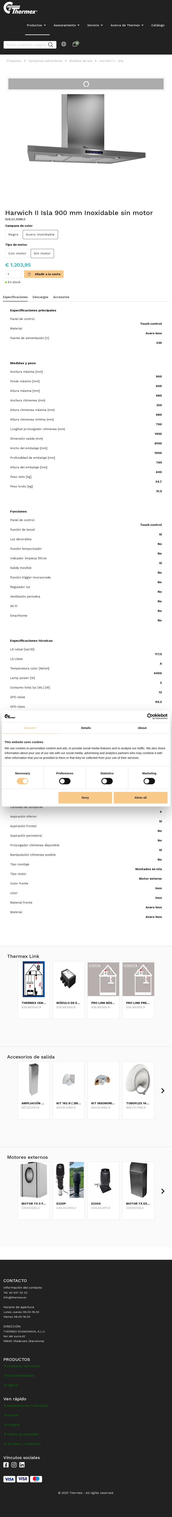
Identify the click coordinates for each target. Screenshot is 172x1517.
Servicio (93, 25)
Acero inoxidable (40, 234)
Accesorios (61, 297)
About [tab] (142, 728)
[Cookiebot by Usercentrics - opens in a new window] (150, 716)
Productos (14, 61)
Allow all (141, 797)
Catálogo (157, 25)
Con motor (17, 253)
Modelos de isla (80, 61)
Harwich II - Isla (111, 61)
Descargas (40, 297)
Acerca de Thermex (125, 25)
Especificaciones (15, 297)
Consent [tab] (30, 728)
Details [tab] (86, 728)
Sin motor (42, 253)
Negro (13, 234)
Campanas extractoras (45, 61)
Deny (85, 797)
